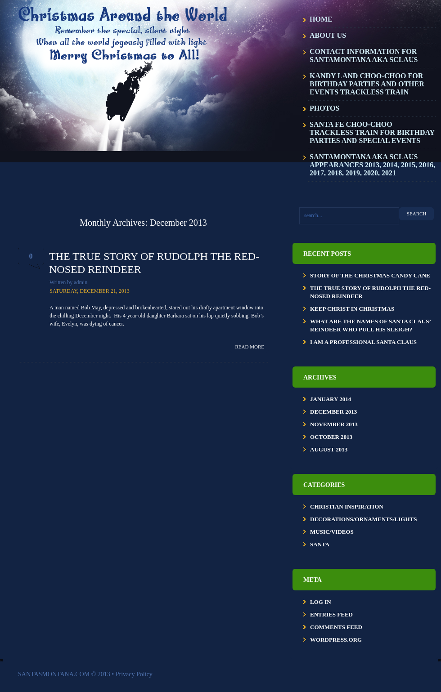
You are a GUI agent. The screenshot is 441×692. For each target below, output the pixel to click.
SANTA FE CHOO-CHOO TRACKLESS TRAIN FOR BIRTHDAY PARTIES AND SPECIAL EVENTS (372, 132)
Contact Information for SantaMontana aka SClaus (364, 55)
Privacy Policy (134, 674)
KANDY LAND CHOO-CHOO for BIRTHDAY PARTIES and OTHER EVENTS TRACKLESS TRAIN (367, 84)
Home (321, 19)
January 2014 (330, 399)
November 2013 (334, 424)
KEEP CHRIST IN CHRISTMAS (352, 308)
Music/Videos (332, 531)
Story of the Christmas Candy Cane (370, 275)
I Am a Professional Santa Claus (363, 342)
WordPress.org (336, 639)
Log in (320, 601)
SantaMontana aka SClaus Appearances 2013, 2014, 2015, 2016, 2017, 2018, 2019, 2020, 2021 (372, 165)
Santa (319, 544)
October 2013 (331, 436)
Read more (249, 346)
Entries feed (331, 614)
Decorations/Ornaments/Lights (363, 519)
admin (80, 282)
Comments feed (336, 627)
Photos (324, 108)
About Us (328, 35)
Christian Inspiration (346, 506)
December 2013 (333, 411)
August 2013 (328, 449)
